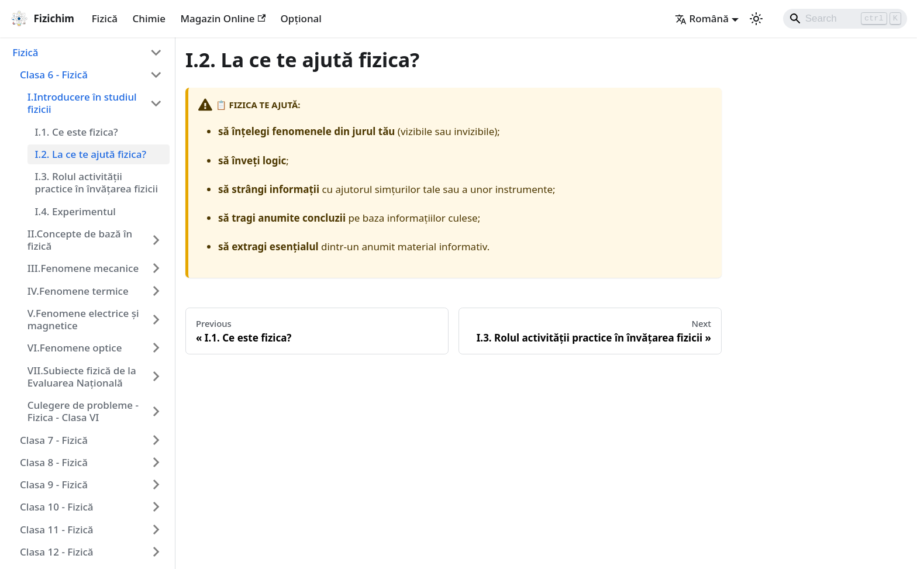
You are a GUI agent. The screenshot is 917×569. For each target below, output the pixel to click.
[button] (87, 52)
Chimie (149, 18)
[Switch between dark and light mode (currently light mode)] (756, 19)
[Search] (845, 19)
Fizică (105, 18)
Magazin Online (223, 18)
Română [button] (702, 18)
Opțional (301, 18)
